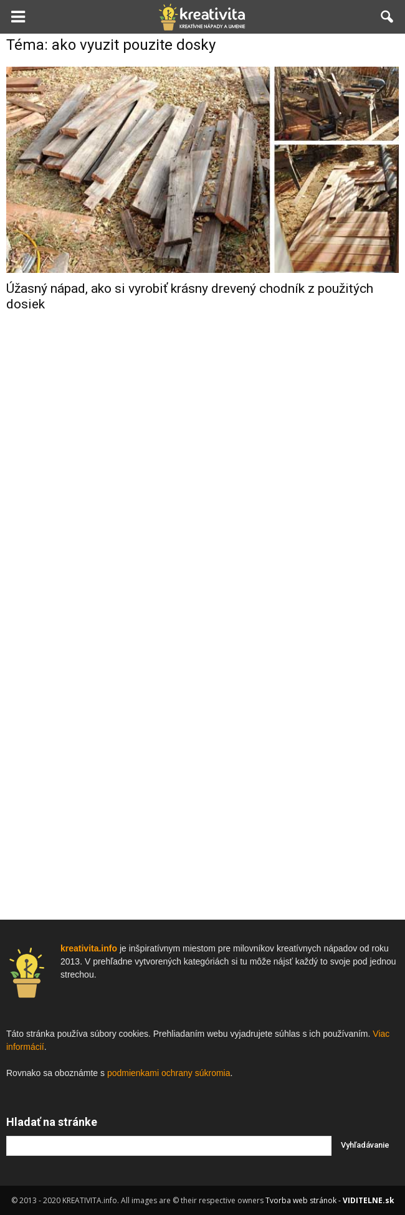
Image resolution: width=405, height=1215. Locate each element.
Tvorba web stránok (300, 1200)
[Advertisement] (202, 520)
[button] (387, 17)
